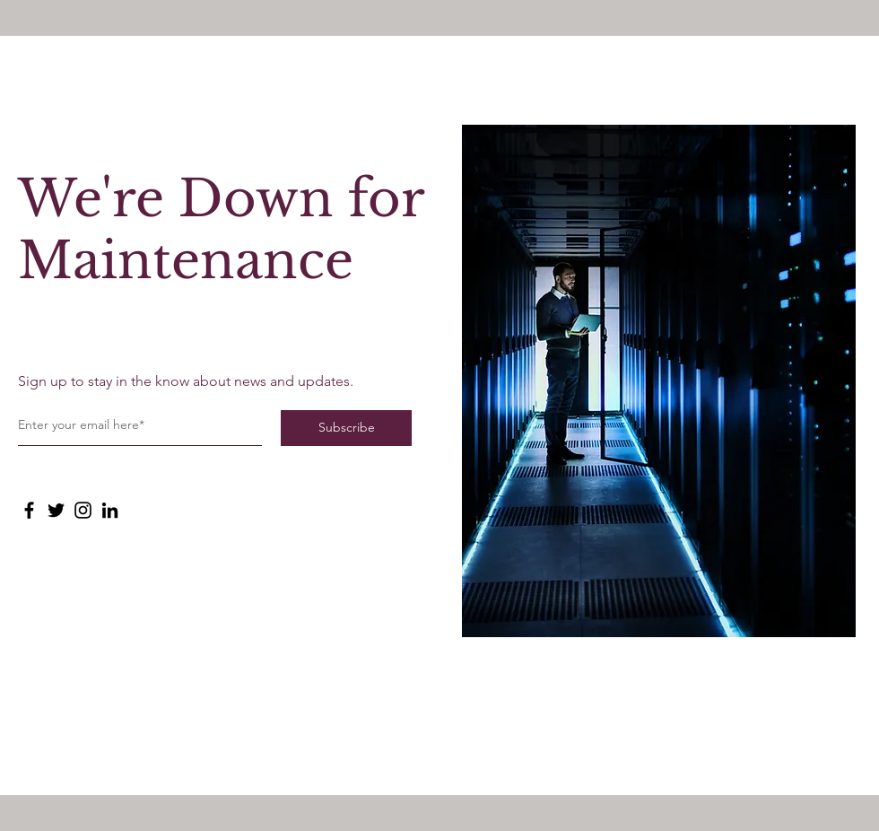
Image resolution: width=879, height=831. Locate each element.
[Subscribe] (346, 428)
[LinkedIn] (110, 510)
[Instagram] (83, 510)
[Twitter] (56, 510)
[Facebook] (29, 510)
